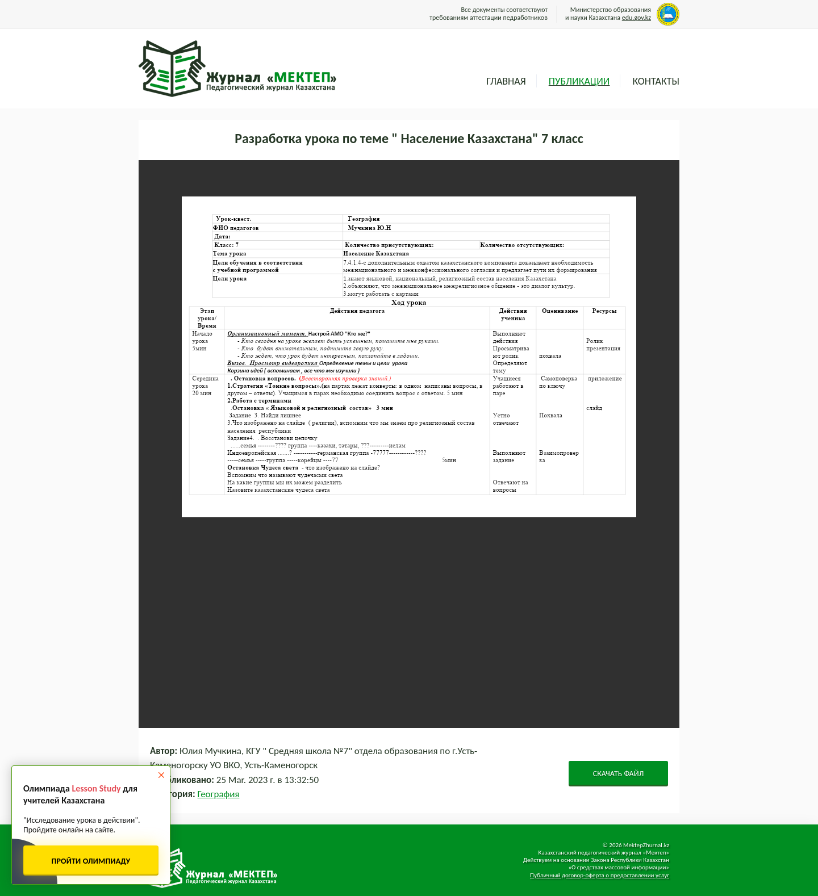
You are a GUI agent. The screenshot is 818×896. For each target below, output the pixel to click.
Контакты (655, 81)
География (219, 794)
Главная (505, 81)
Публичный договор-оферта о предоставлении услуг (599, 875)
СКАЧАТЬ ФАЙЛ (618, 773)
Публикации (579, 81)
